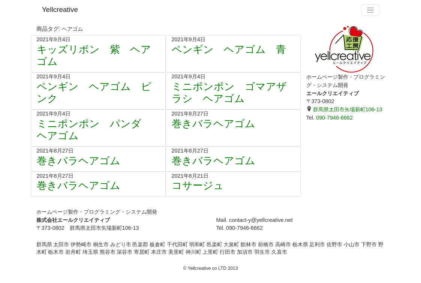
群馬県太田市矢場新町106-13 (344, 109)
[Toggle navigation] (370, 10)
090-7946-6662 (334, 118)
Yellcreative (60, 9)
